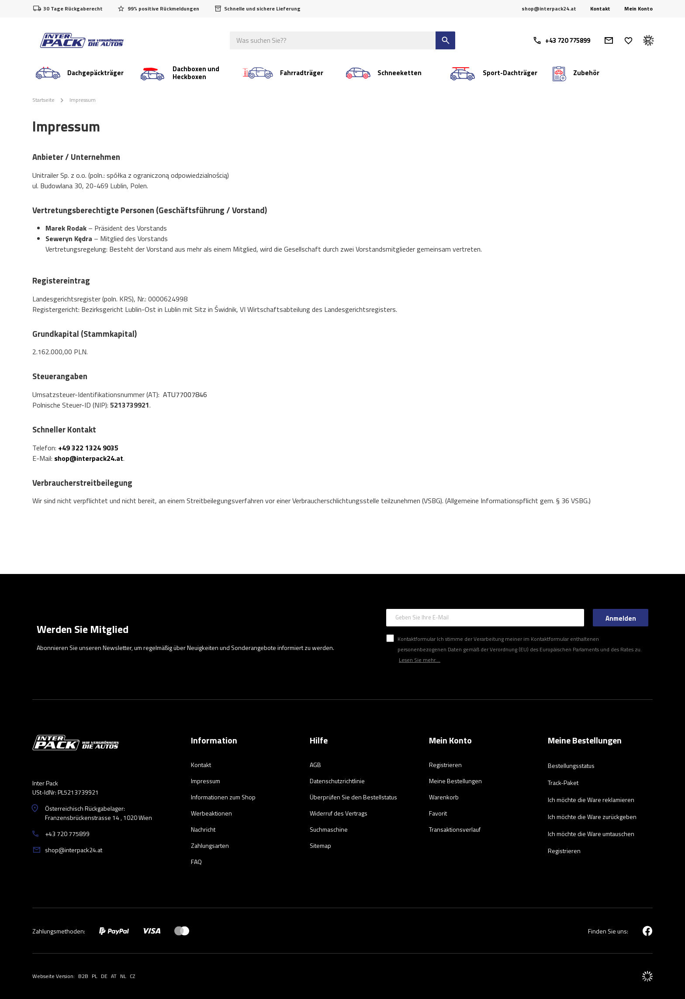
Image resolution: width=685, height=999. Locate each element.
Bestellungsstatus (571, 765)
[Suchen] (445, 40)
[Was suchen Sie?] (342, 40)
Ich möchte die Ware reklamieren (591, 799)
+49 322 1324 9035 (88, 447)
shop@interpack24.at (88, 458)
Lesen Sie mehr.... (419, 660)
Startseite (43, 100)
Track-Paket (563, 782)
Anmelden (620, 618)
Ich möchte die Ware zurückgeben (592, 816)
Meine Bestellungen (585, 741)
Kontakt (600, 8)
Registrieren (564, 850)
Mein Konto (638, 8)
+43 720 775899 (561, 40)
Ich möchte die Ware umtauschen (591, 833)
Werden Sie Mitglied (82, 629)
